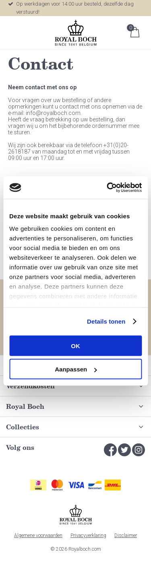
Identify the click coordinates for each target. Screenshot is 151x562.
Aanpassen (76, 369)
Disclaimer (125, 535)
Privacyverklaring (88, 535)
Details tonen (106, 321)
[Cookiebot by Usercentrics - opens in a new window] (107, 188)
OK (75, 345)
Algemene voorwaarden (38, 535)
